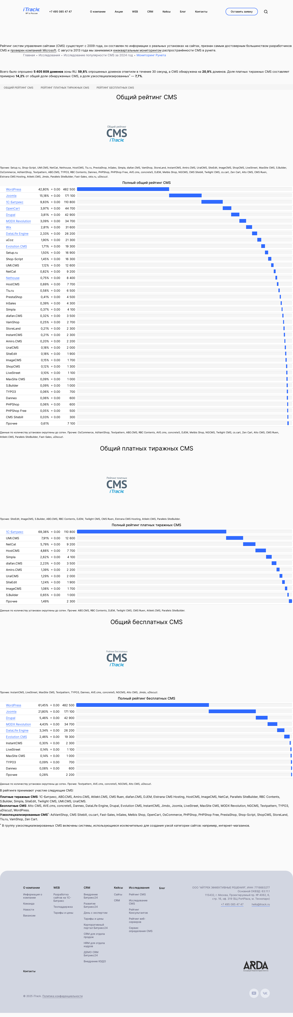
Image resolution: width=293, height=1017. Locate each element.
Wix (8, 231)
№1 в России (32, 13)
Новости (28, 913)
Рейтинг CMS (136, 898)
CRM (117, 904)
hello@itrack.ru (261, 908)
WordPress (13, 193)
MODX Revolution (18, 225)
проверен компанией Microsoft (33, 54)
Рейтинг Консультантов (137, 915)
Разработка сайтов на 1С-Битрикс (62, 902)
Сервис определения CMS (140, 933)
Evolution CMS (16, 250)
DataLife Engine (17, 237)
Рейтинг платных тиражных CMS (65, 91)
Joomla (11, 199)
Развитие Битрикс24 (91, 909)
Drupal (10, 218)
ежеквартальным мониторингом (137, 54)
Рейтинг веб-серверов (136, 924)
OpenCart (13, 212)
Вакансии (29, 919)
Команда (28, 907)
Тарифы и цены (63, 917)
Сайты (118, 898)
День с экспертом (95, 917)
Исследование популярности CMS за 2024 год (98, 59)
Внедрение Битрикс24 (91, 900)
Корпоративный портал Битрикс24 (96, 930)
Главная (29, 59)
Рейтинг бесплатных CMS (115, 91)
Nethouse (12, 282)
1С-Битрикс (14, 206)
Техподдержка (63, 911)
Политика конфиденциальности (62, 1000)
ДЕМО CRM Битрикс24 (91, 958)
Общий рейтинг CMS (18, 91)
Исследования (49, 59)
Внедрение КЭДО (95, 965)
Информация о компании (32, 900)
